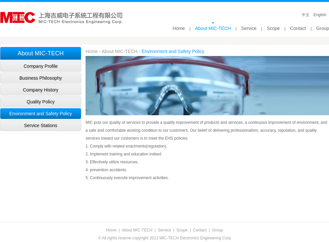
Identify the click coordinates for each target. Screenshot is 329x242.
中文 (306, 15)
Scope (273, 28)
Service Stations (40, 125)
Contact (298, 28)
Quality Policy (41, 101)
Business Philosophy (40, 78)
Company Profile (41, 66)
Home (179, 28)
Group (322, 28)
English (320, 15)
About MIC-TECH (213, 28)
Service (249, 28)
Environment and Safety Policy (40, 113)
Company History (40, 90)
